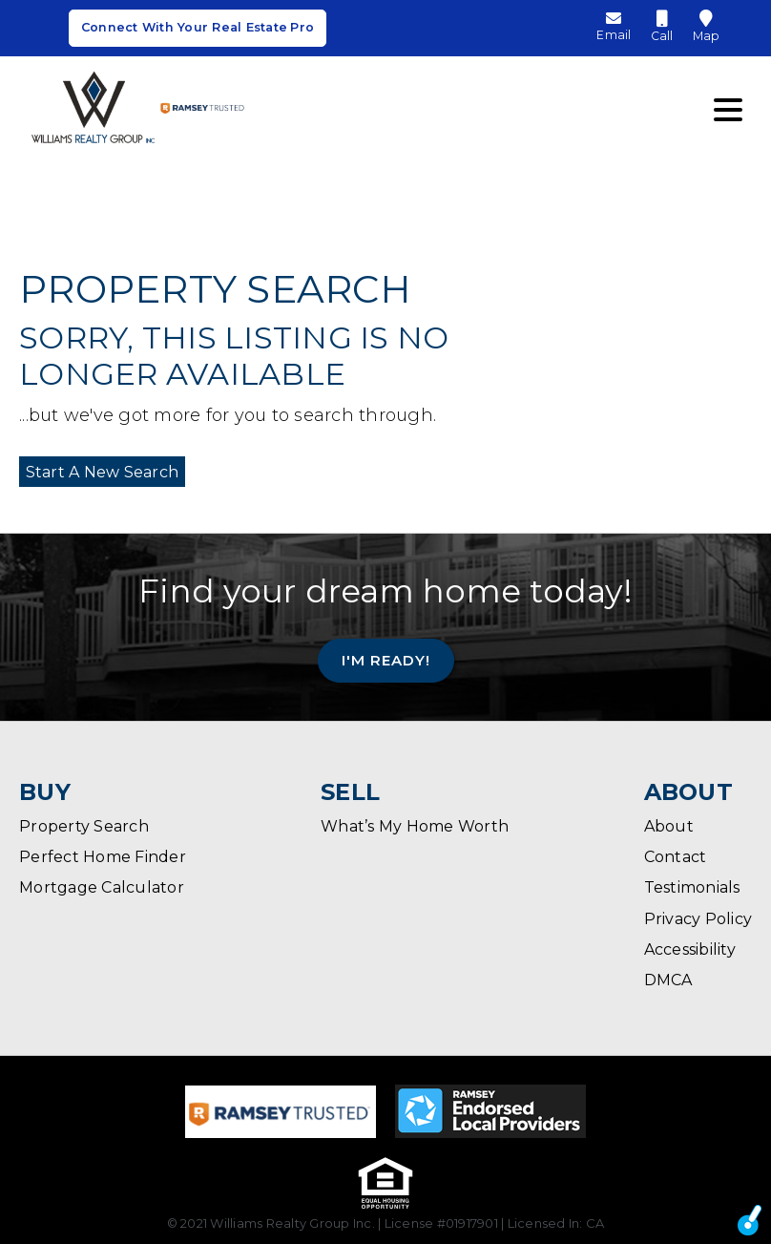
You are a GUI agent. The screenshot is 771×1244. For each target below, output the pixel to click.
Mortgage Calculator (101, 887)
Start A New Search (96, 471)
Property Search (84, 826)
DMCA (668, 980)
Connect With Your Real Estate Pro (197, 31)
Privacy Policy (698, 919)
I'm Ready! (386, 659)
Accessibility (690, 949)
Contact (675, 857)
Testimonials (692, 887)
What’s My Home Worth (415, 826)
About (669, 826)
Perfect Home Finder (102, 857)
